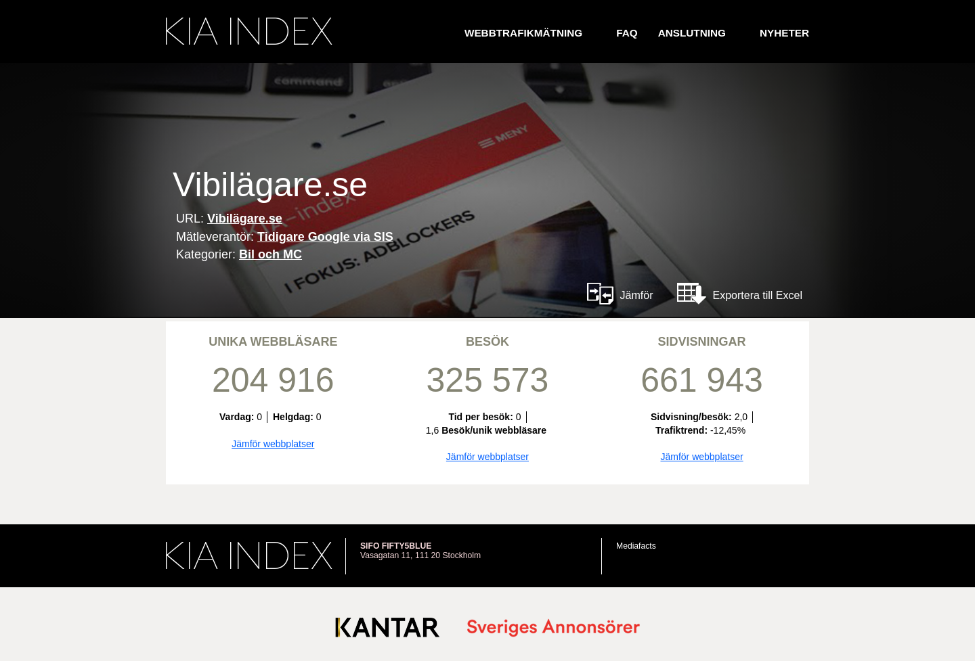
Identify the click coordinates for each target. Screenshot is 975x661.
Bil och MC (270, 254)
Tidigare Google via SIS (325, 237)
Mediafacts (636, 546)
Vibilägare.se (244, 218)
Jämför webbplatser (273, 443)
